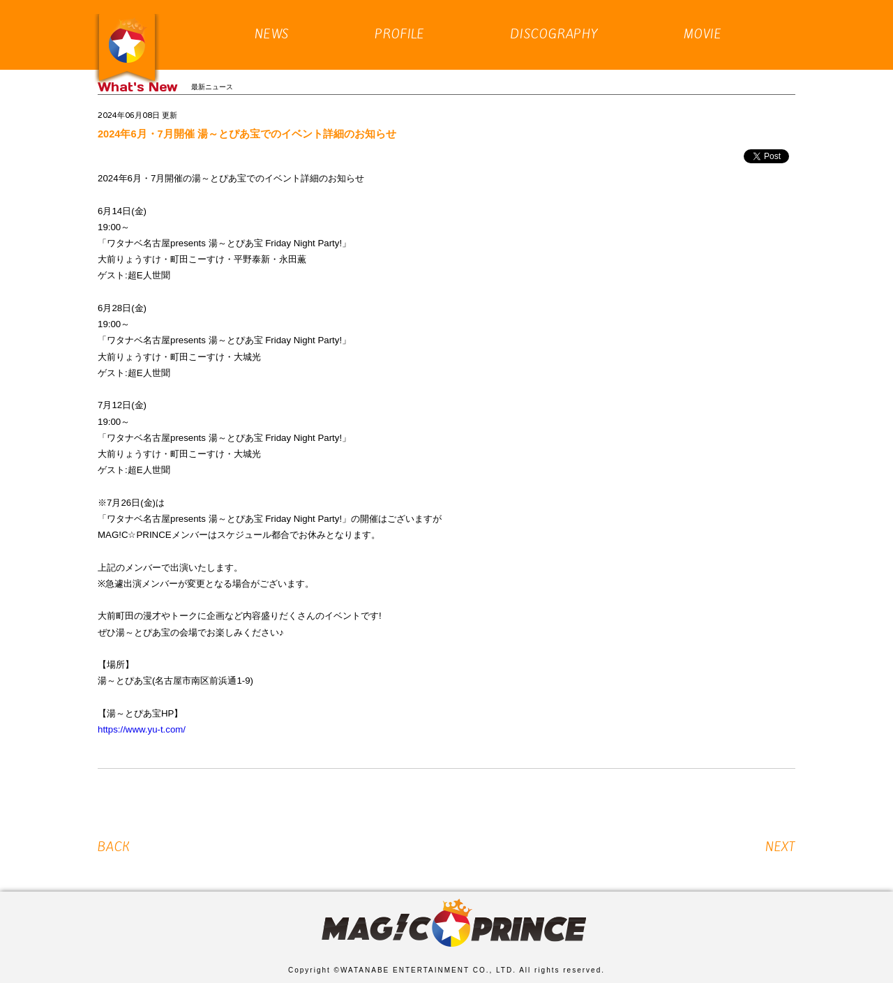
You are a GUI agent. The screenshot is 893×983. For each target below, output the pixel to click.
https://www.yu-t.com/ (142, 729)
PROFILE (400, 20)
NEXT (780, 847)
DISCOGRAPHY (554, 20)
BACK (114, 847)
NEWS (272, 20)
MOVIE (703, 20)
